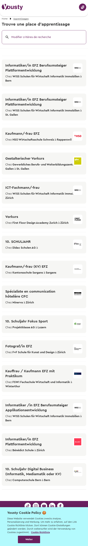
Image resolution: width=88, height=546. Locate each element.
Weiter (29, 539)
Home (5, 19)
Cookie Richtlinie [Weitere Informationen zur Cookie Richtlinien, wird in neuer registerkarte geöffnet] (40, 532)
